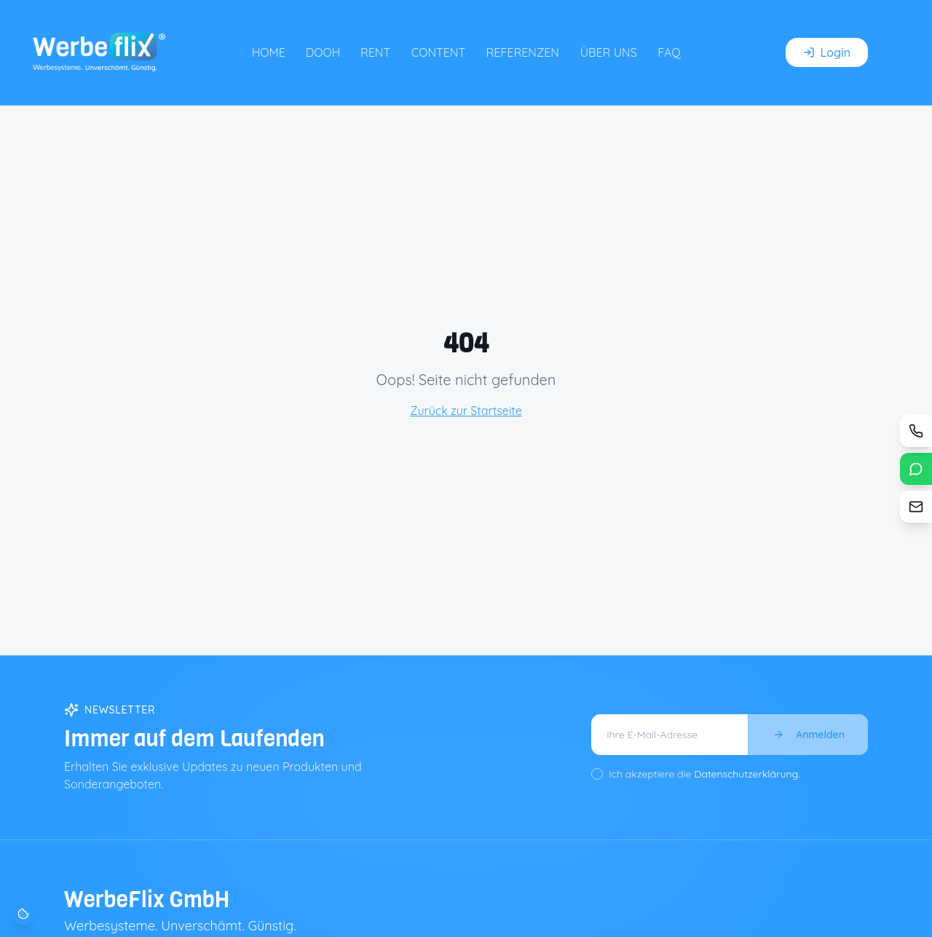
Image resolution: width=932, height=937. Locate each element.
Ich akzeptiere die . (704, 773)
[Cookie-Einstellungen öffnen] (23, 913)
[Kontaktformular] (916, 507)
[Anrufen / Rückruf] (916, 431)
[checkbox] (597, 774)
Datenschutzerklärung (746, 773)
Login (826, 52)
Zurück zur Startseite (465, 410)
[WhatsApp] (916, 469)
